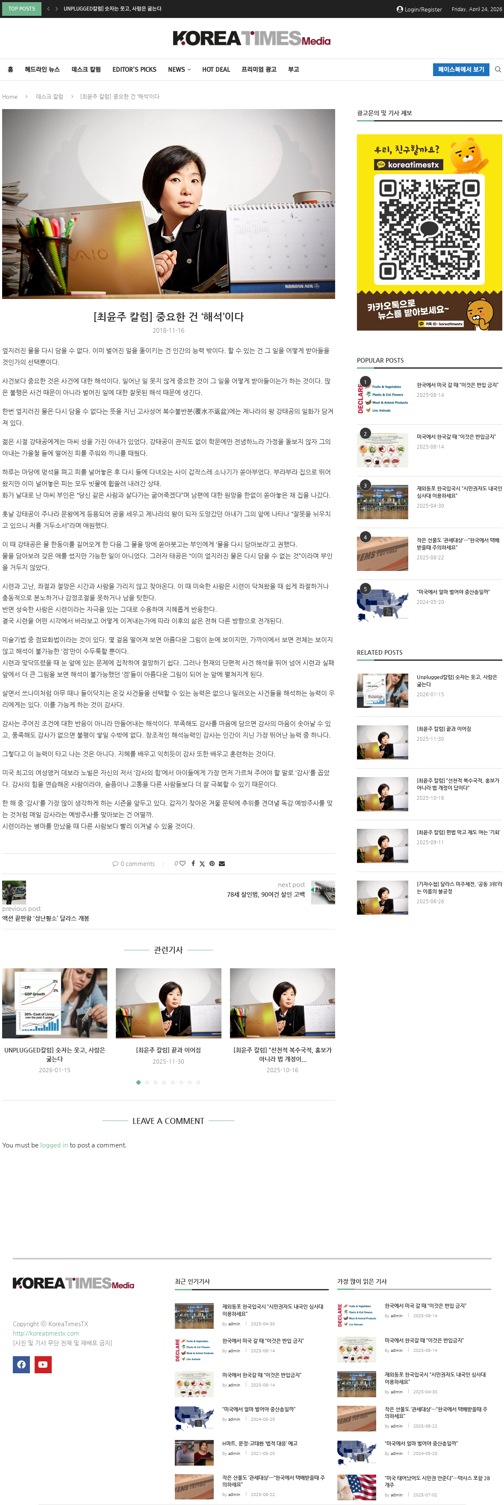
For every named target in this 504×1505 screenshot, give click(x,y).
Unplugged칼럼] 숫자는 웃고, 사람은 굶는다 (113, 9)
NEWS (176, 69)
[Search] (498, 69)
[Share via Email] (222, 863)
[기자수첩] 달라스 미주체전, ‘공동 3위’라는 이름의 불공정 (459, 887)
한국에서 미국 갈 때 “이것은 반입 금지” (457, 385)
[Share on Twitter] (202, 863)
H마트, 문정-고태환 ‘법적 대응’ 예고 (260, 1443)
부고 (293, 69)
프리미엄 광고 (259, 69)
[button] (48, 9)
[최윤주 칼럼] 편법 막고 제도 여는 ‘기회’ (458, 832)
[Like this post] (183, 863)
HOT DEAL (216, 69)
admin (234, 1324)
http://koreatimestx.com (46, 1333)
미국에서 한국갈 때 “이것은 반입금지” (456, 437)
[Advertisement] (429, 1000)
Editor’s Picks (134, 69)
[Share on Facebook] (193, 863)
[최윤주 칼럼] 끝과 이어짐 (168, 1050)
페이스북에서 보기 (461, 69)
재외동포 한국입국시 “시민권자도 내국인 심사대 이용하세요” (459, 492)
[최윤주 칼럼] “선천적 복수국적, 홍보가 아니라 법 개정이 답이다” (458, 784)
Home (10, 96)
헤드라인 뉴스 (42, 69)
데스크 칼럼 (86, 69)
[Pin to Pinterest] (212, 863)
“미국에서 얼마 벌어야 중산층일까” (453, 592)
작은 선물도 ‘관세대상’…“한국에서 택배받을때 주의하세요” (458, 543)
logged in (54, 1144)
